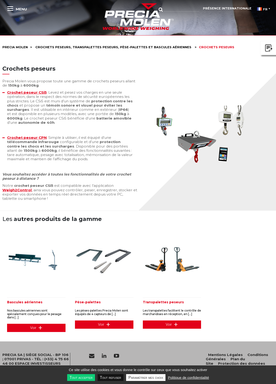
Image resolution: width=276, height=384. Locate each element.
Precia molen (15, 47)
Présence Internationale (227, 8)
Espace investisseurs (38, 363)
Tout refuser (110, 378)
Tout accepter (81, 378)
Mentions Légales (225, 354)
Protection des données (241, 363)
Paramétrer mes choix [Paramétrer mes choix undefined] (145, 378)
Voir (33, 328)
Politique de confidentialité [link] (188, 378)
